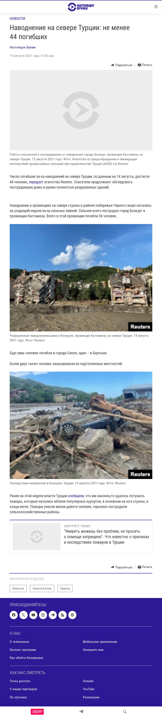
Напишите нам (93, 650)
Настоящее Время (23, 47)
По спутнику (18, 697)
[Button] (121, 65)
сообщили (76, 496)
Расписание (91, 697)
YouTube (88, 689)
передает (36, 182)
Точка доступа (20, 681)
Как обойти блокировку (26, 658)
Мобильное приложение (100, 642)
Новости (17, 18)
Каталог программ (23, 650)
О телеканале (19, 642)
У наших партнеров (23, 689)
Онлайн (88, 681)
